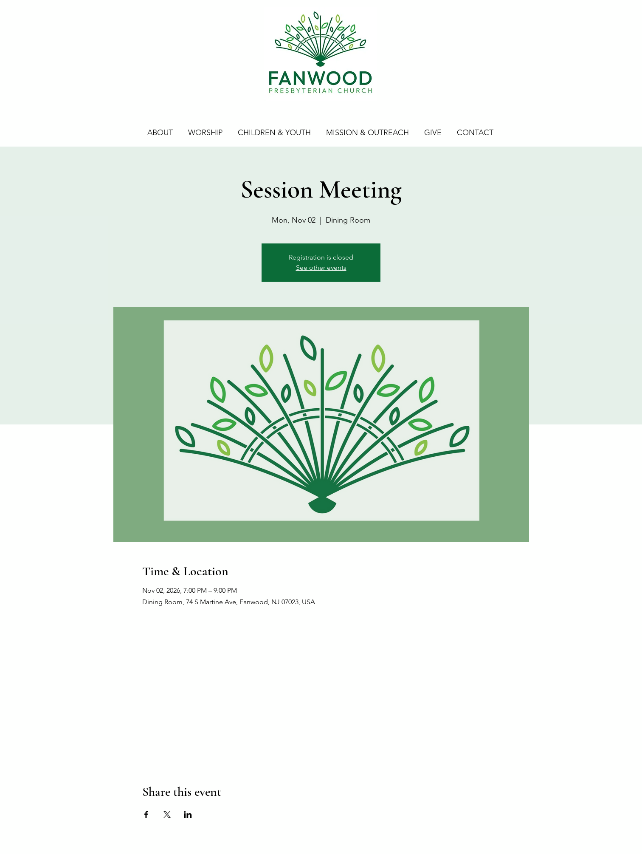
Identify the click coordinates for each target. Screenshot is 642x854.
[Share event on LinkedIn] (188, 814)
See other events (321, 267)
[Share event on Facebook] (146, 814)
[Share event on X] (167, 814)
